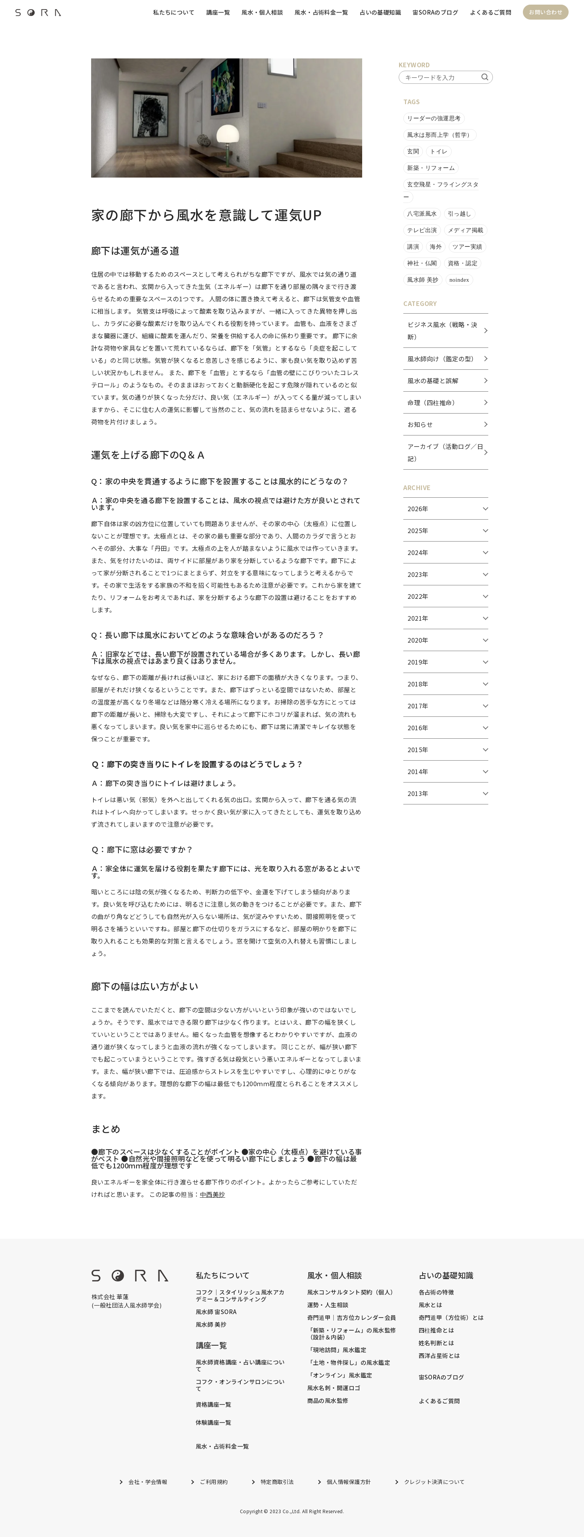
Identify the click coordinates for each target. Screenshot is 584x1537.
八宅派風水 (422, 214)
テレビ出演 (422, 230)
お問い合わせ (545, 12)
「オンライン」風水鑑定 (340, 1375)
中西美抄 (212, 1194)
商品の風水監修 (328, 1400)
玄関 (413, 151)
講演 (413, 247)
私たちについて (173, 12)
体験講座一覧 (213, 1422)
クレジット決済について (434, 1481)
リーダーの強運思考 (434, 118)
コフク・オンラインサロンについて (240, 1385)
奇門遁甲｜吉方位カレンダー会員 (351, 1317)
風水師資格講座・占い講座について (240, 1365)
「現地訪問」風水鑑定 (337, 1349)
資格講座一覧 (213, 1404)
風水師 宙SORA (216, 1311)
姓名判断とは (436, 1342)
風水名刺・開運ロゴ (334, 1387)
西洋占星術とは (439, 1355)
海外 (436, 247)
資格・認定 (463, 263)
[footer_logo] (130, 1278)
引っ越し (460, 214)
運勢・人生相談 (328, 1304)
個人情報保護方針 (349, 1481)
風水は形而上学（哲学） (440, 135)
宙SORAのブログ (435, 12)
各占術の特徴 (436, 1292)
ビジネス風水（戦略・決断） (442, 330)
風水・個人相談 (261, 12)
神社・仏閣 (422, 263)
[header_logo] (38, 14)
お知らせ (420, 424)
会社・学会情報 (147, 1481)
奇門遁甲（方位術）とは (451, 1317)
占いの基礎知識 (380, 12)
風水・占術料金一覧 (321, 12)
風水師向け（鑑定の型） (442, 358)
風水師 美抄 (423, 280)
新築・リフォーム (431, 168)
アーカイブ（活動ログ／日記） (445, 452)
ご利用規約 (214, 1481)
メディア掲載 (466, 230)
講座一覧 (217, 12)
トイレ (439, 151)
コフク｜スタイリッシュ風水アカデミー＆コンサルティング (240, 1296)
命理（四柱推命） (433, 402)
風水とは (431, 1304)
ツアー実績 (467, 247)
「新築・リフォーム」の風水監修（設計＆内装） (351, 1334)
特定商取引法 (277, 1481)
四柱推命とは (436, 1330)
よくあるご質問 (490, 12)
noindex (459, 280)
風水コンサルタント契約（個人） (351, 1292)
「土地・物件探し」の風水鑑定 (349, 1362)
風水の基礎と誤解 (433, 380)
